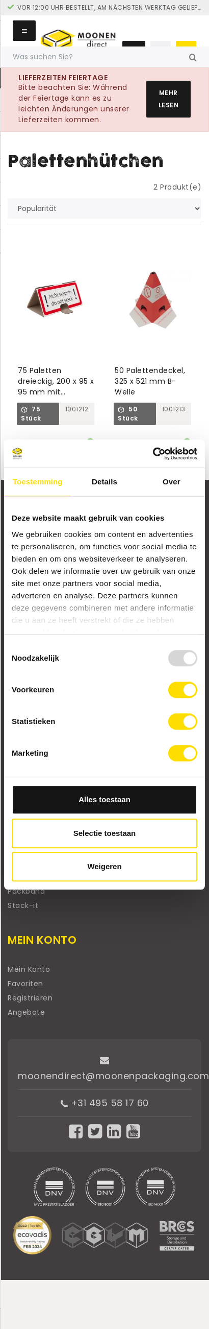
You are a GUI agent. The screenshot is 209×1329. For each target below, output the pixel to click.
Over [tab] (171, 481)
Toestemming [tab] (38, 481)
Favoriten (25, 983)
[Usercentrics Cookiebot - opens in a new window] (152, 453)
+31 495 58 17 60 (105, 1103)
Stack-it (23, 905)
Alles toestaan (104, 799)
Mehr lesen (169, 98)
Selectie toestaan (104, 833)
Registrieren (30, 998)
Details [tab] (104, 481)
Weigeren (104, 866)
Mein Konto (29, 969)
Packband (26, 891)
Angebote (26, 1012)
